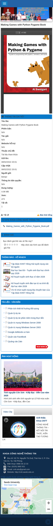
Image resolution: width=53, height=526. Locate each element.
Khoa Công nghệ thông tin (30, 477)
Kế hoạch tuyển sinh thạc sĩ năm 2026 (28, 277)
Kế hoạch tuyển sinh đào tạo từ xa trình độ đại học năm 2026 (30, 284)
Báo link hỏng (46, 215)
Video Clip (7, 412)
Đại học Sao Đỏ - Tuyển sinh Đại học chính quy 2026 (30, 271)
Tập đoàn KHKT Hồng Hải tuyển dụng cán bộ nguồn (29, 265)
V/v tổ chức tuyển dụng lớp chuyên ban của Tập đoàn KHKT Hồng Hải (30, 291)
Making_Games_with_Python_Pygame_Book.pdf (27, 226)
